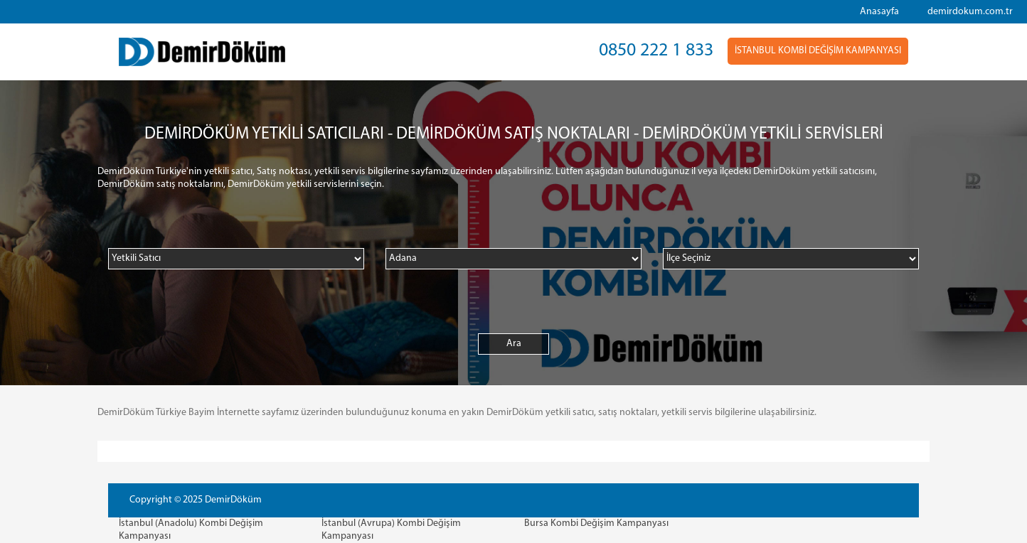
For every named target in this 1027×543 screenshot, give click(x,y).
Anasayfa (879, 11)
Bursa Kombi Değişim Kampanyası (596, 523)
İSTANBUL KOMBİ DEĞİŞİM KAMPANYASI (818, 50)
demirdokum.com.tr (970, 11)
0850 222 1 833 (656, 50)
